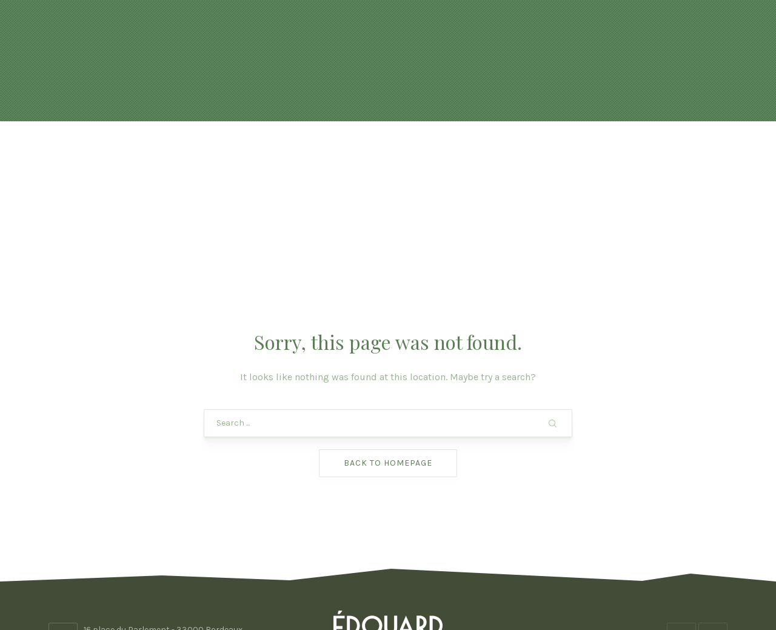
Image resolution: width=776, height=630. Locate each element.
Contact (629, 151)
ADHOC (485, 586)
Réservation (308, 151)
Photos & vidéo (545, 151)
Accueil (145, 151)
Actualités (215, 151)
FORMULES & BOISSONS (428, 151)
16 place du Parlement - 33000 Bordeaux (163, 533)
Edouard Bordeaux (384, 586)
